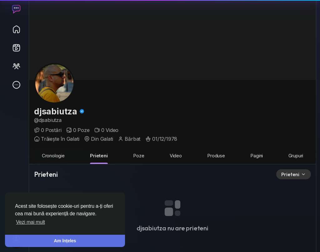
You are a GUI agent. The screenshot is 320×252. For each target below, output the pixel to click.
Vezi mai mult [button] (30, 222)
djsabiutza (56, 111)
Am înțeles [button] (65, 240)
